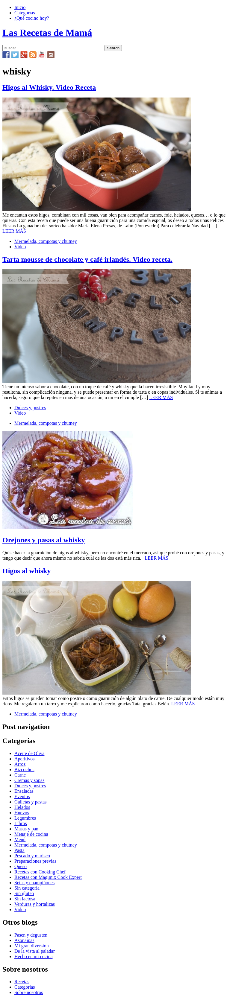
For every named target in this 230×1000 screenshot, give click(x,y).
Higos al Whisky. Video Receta (49, 87)
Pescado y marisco (32, 855)
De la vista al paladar (34, 951)
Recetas (21, 981)
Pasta (19, 850)
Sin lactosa (24, 898)
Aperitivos (24, 758)
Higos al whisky (26, 571)
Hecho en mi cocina (33, 956)
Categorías (24, 12)
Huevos (21, 812)
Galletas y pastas (30, 801)
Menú (19, 839)
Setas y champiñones (34, 882)
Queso (20, 866)
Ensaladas (24, 791)
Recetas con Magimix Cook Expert (48, 877)
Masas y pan (26, 828)
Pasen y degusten (30, 934)
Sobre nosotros (28, 992)
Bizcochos (24, 769)
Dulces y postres (30, 407)
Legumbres (25, 818)
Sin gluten (24, 893)
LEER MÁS (14, 231)
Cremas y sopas (29, 780)
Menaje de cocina (31, 834)
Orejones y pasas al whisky (43, 540)
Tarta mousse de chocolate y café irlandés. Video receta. (87, 259)
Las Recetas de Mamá (47, 32)
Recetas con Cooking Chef (40, 871)
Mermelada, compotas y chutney (45, 241)
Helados (22, 807)
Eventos (22, 796)
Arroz (19, 764)
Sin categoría (27, 888)
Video (20, 246)
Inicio (19, 7)
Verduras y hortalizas (34, 904)
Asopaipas (24, 940)
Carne (20, 774)
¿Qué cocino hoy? (31, 18)
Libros (20, 823)
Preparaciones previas (35, 861)
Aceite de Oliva (29, 753)
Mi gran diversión (31, 945)
